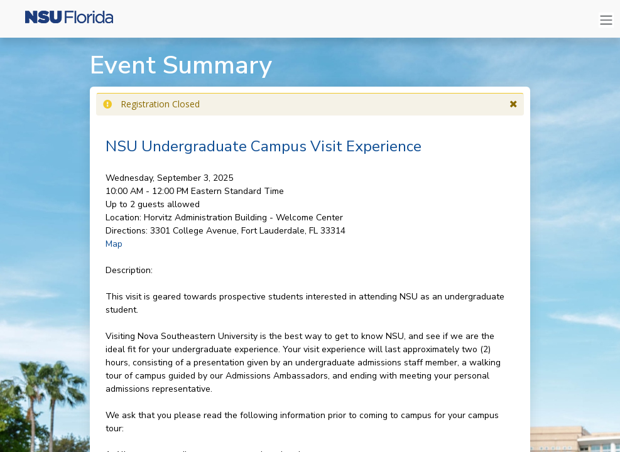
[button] (513, 104)
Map (114, 244)
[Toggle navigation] (606, 20)
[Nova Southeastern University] (62, 20)
